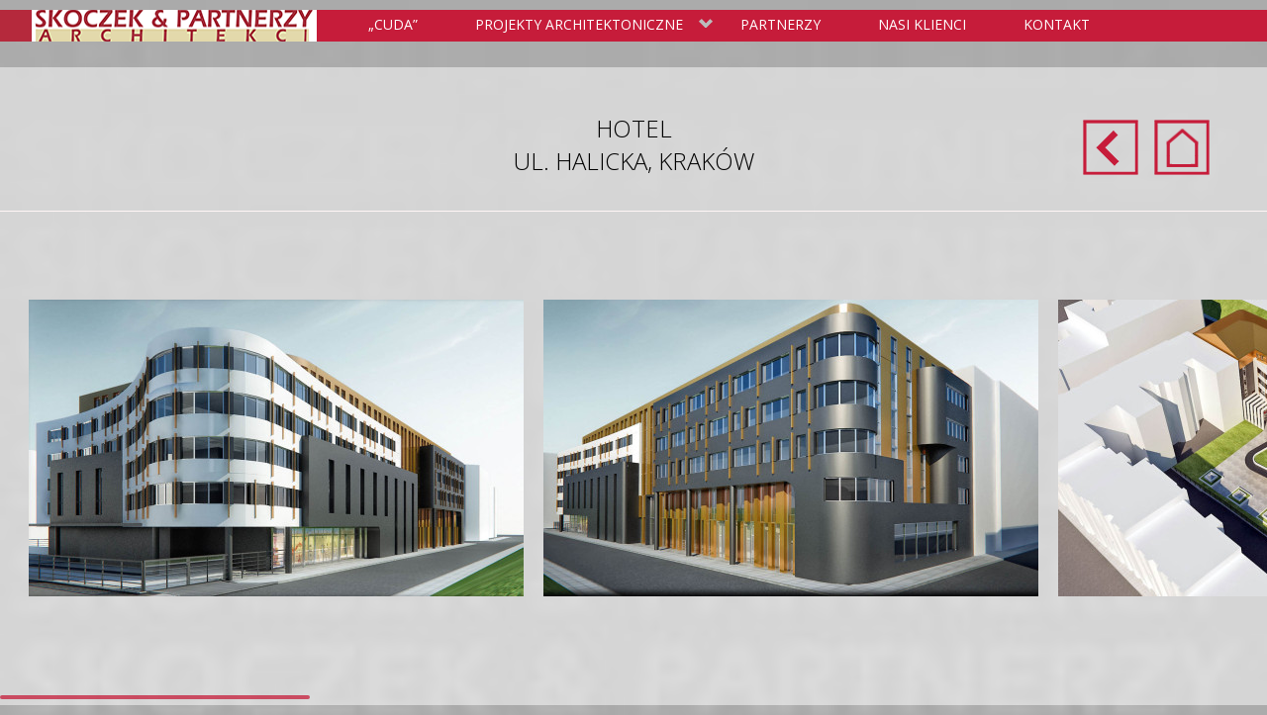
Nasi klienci (922, 24)
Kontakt (1056, 24)
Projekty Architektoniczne (590, 26)
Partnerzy (780, 24)
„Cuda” (393, 24)
